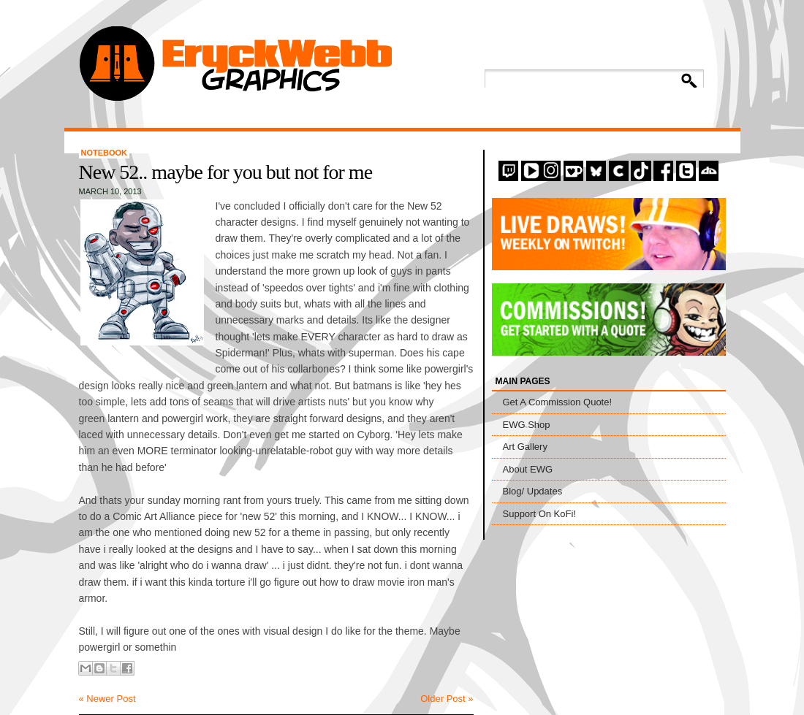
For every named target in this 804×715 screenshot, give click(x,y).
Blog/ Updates (533, 491)
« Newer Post (107, 698)
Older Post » (446, 698)
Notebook (104, 152)
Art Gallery (525, 446)
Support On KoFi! (539, 513)
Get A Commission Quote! (558, 402)
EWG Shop (526, 424)
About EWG (528, 469)
